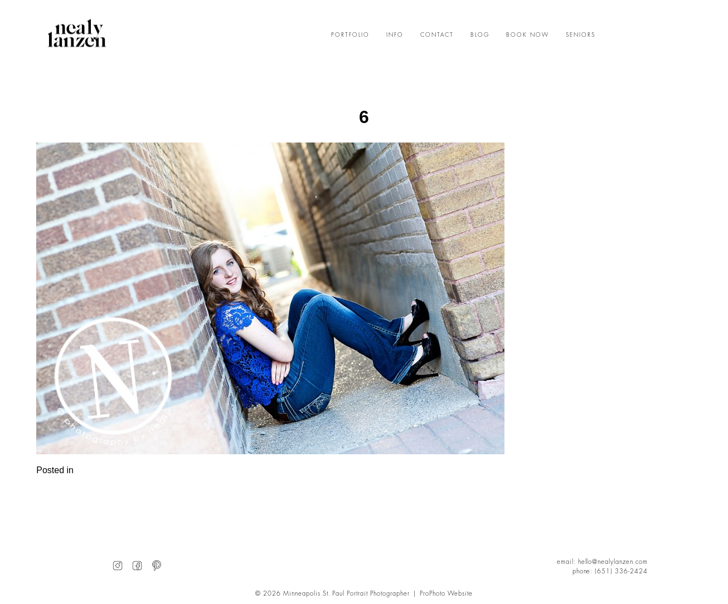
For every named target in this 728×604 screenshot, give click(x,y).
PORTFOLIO (350, 35)
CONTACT (437, 35)
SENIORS (580, 35)
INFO (395, 35)
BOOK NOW (527, 35)
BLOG (479, 35)
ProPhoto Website (446, 594)
